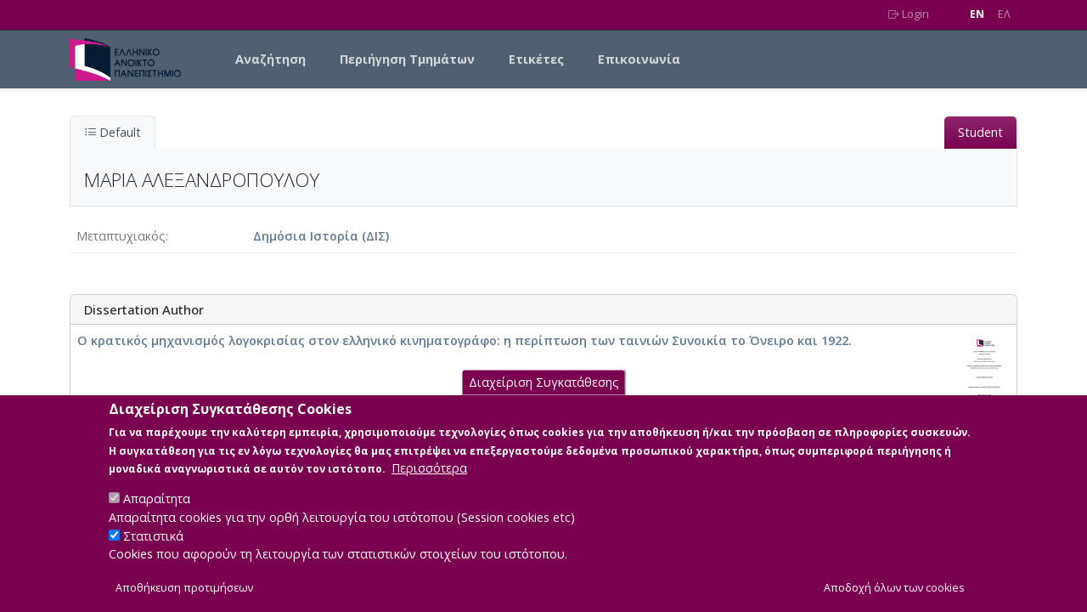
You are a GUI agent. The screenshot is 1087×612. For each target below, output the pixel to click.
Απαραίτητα (156, 511)
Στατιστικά (153, 548)
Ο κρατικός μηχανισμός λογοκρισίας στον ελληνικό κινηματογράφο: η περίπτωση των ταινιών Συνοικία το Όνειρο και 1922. (464, 340)
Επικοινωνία (639, 59)
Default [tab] (112, 132)
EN (977, 14)
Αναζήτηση (270, 59)
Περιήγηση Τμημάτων (407, 59)
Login (908, 14)
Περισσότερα (429, 481)
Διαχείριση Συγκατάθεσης (544, 395)
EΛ (1004, 14)
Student (980, 132)
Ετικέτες (536, 59)
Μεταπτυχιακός (121, 236)
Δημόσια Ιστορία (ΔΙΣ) (321, 236)
